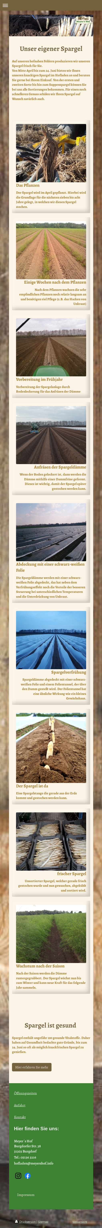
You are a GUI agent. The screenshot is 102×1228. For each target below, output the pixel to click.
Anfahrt (19, 1105)
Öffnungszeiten (25, 1093)
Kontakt (20, 1117)
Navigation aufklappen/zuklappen (51, 5)
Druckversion (25, 1221)
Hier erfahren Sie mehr (31, 1067)
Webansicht (80, 1221)
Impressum (25, 1194)
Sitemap (43, 1221)
